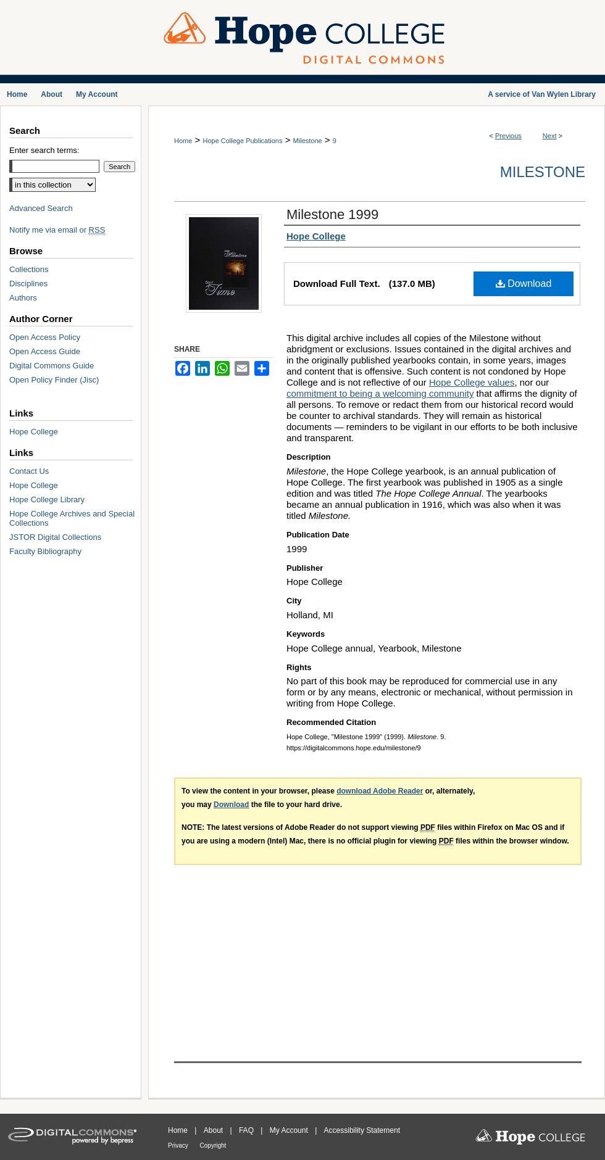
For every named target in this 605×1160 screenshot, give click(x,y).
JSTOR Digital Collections (55, 537)
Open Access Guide (44, 351)
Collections (29, 269)
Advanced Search (41, 208)
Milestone (307, 140)
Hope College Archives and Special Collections (72, 518)
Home (183, 140)
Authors (23, 297)
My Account (290, 1130)
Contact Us (29, 471)
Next (550, 135)
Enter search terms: (44, 150)
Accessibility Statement (362, 1130)
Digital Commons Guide (51, 365)
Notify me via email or (57, 229)
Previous (508, 135)
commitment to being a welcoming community (380, 393)
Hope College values (471, 382)
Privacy (179, 1145)
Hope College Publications (242, 140)
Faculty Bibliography (45, 551)
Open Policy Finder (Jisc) (54, 379)
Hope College (33, 431)
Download (524, 283)
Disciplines (28, 283)
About (214, 1130)
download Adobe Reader (379, 791)
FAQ (247, 1130)
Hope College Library (47, 499)
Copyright (213, 1145)
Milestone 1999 (332, 214)
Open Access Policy (44, 337)
